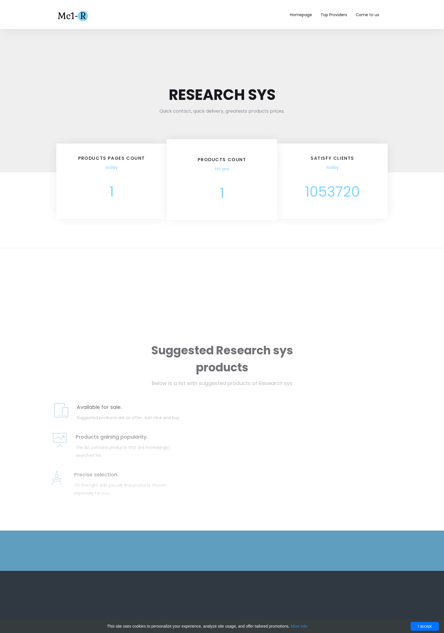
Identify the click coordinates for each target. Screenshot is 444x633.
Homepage (301, 15)
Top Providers (334, 15)
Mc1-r (73, 15)
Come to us (367, 15)
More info (299, 626)
